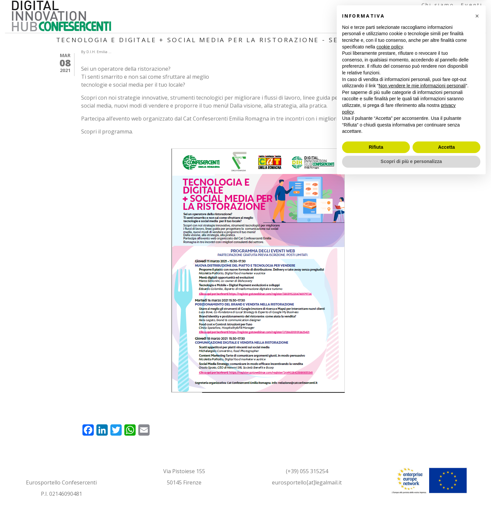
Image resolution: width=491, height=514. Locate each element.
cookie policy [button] (390, 381)
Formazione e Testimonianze (433, 15)
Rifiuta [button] (376, 481)
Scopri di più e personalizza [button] (411, 495)
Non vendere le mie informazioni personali (422, 420)
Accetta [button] (446, 481)
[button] (477, 350)
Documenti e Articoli (416, 26)
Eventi (472, 4)
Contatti (472, 26)
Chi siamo (438, 4)
